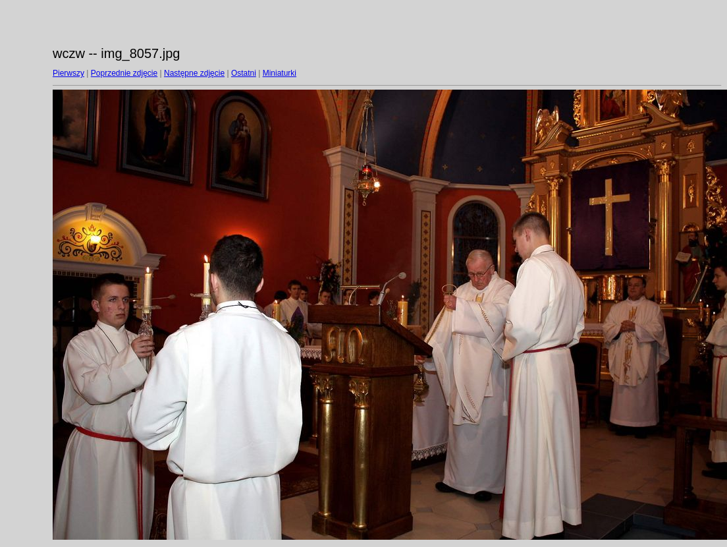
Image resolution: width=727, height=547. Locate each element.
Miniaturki (279, 73)
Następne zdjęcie (194, 73)
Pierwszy (68, 73)
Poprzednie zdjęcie (124, 73)
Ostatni (243, 73)
